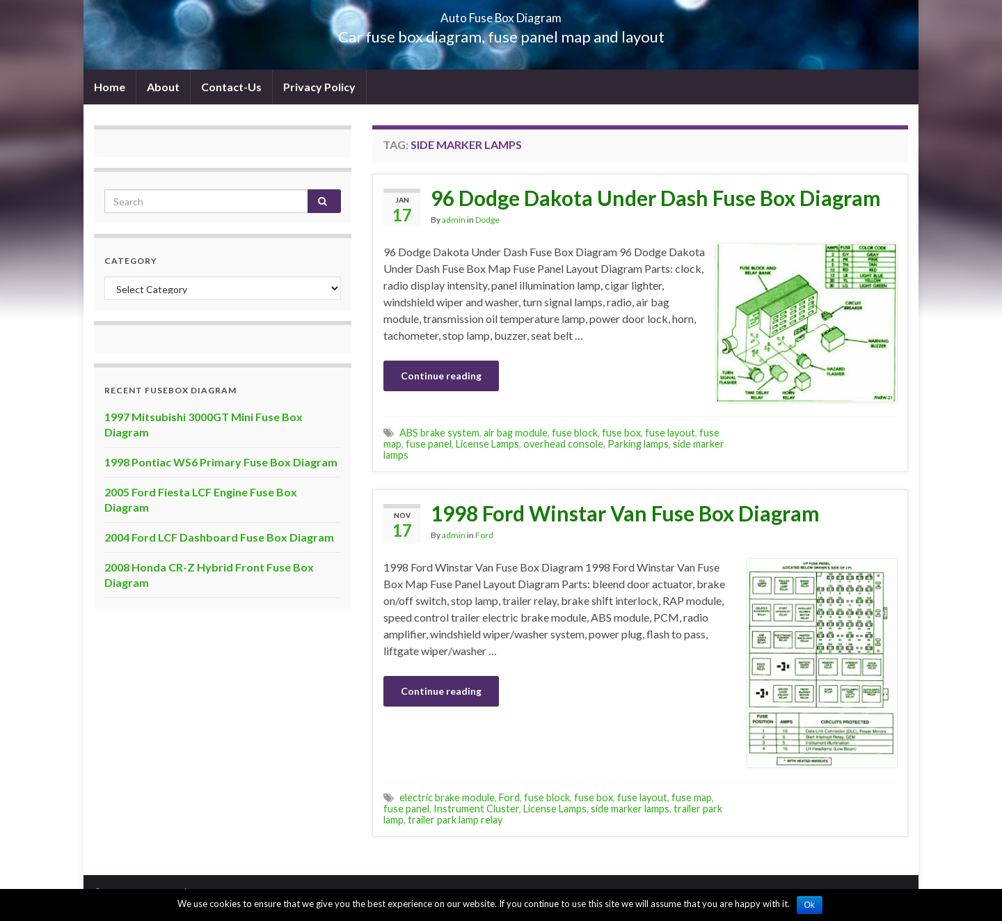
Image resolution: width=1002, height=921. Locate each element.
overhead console (563, 444)
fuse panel (429, 444)
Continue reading (441, 375)
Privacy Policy (319, 86)
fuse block (575, 433)
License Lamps (487, 444)
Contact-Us (231, 86)
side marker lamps (630, 808)
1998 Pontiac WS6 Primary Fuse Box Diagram (220, 462)
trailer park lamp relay (455, 820)
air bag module (516, 433)
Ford (484, 535)
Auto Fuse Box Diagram (501, 13)
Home (109, 86)
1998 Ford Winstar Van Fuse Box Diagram (625, 513)
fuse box (621, 433)
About (163, 86)
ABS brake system (439, 433)
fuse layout (670, 433)
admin (454, 219)
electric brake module (447, 797)
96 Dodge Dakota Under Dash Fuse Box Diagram (656, 197)
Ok (809, 905)
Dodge (487, 219)
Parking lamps (638, 444)
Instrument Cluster (476, 808)
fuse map (691, 797)
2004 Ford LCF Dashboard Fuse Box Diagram (219, 537)
